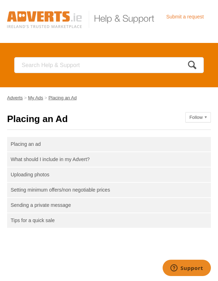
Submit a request (185, 17)
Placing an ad (26, 144)
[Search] (109, 65)
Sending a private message (41, 205)
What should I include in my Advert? (50, 159)
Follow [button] (196, 117)
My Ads (35, 97)
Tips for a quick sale (33, 220)
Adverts (15, 97)
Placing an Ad (62, 97)
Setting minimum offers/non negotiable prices (60, 190)
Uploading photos (30, 174)
